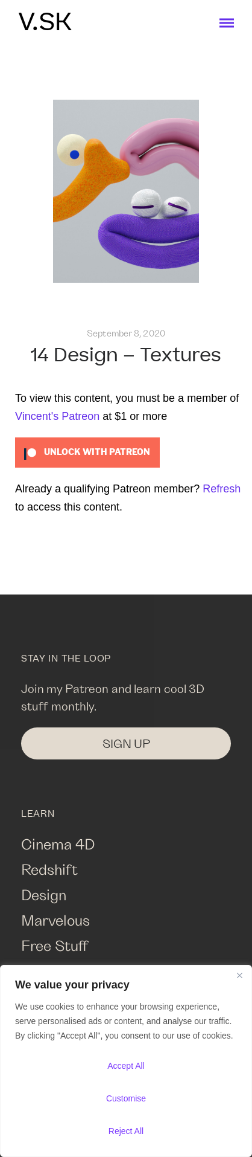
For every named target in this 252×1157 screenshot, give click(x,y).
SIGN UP (126, 743)
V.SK (45, 23)
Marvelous (55, 920)
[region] (126, 1061)
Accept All (125, 1066)
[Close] (239, 975)
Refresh (222, 489)
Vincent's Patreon (57, 416)
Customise (126, 1098)
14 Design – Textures (126, 355)
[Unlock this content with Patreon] (87, 452)
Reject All (126, 1131)
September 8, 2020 (126, 333)
